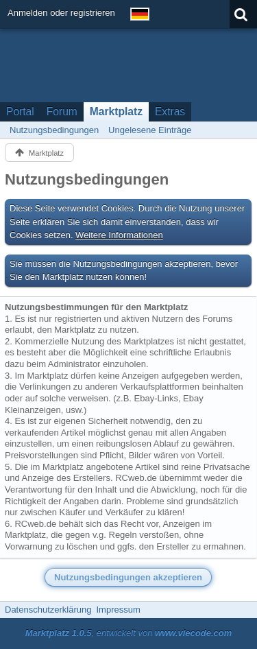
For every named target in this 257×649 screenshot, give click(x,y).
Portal (20, 111)
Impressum (118, 609)
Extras (170, 111)
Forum (62, 111)
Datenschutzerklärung (48, 609)
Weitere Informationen (119, 235)
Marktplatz (116, 111)
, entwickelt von (128, 633)
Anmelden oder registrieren (61, 13)
